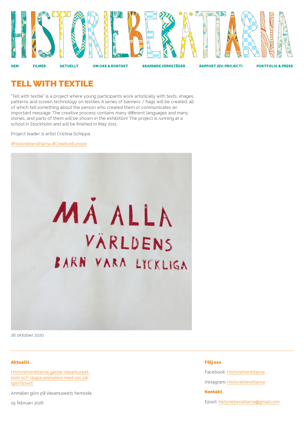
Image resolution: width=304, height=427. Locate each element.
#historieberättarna (31, 143)
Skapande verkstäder (163, 66)
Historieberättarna (246, 371)
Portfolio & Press (274, 66)
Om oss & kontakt (110, 66)
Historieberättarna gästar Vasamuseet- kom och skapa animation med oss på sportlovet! (50, 377)
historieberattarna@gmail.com (249, 401)
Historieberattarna (246, 381)
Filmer (39, 66)
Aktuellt (69, 66)
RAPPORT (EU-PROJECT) (220, 66)
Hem (15, 66)
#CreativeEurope (69, 143)
